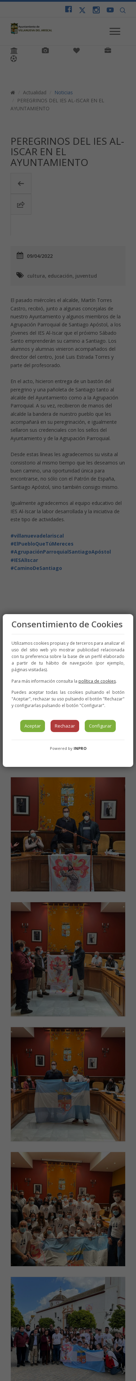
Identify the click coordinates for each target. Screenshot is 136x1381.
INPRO (80, 748)
